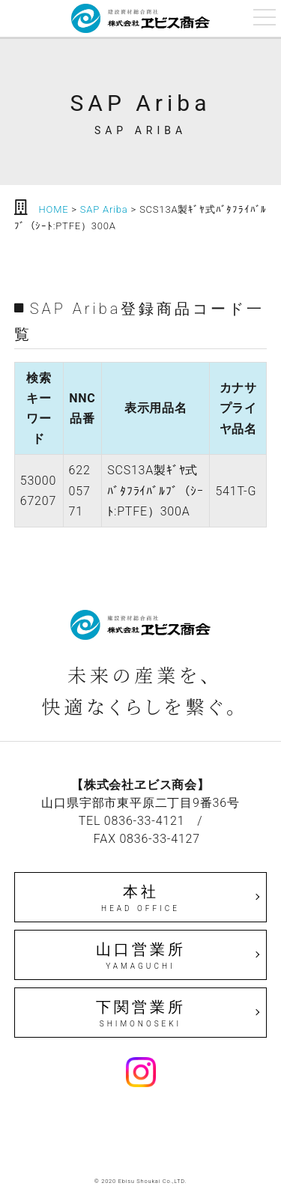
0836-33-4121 (144, 821)
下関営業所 (141, 1013)
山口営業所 (141, 956)
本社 (141, 898)
